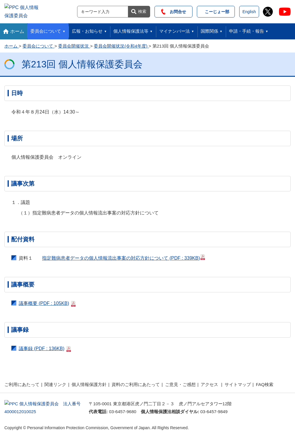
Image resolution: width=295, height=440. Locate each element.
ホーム (17, 29)
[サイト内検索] (102, 11)
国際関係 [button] (209, 29)
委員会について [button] (45, 29)
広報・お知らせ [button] (87, 29)
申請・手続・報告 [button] (246, 29)
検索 (142, 10)
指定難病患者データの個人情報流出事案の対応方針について (124, 255)
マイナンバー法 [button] (174, 29)
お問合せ (173, 11)
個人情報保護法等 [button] (130, 29)
